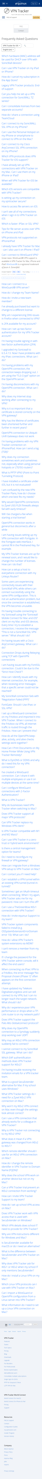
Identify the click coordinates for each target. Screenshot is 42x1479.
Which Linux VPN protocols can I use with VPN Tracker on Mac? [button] (19, 1285)
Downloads (7, 1357)
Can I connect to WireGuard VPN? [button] (20, 254)
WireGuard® (11, 264)
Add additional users (10, 1373)
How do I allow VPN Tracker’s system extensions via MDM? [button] (17, 941)
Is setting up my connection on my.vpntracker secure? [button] (18, 199)
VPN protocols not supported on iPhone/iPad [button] (19, 239)
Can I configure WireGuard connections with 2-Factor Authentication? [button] (16, 791)
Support (6, 1408)
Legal (9, 1331)
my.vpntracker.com (10, 1430)
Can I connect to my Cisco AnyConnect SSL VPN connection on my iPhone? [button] (19, 147)
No (18, 272)
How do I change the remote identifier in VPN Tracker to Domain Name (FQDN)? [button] (21, 1166)
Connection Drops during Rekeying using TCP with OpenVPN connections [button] (21, 656)
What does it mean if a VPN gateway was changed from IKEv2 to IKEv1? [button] (20, 1142)
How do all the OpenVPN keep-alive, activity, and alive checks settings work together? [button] (18, 739)
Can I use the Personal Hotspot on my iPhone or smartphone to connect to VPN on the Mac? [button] (20, 135)
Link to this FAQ (21, 274)
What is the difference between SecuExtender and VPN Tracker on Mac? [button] (20, 1255)
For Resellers (8, 1363)
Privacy (24, 1331)
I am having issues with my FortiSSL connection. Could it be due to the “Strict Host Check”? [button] (21, 668)
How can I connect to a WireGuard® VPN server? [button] (15, 285)
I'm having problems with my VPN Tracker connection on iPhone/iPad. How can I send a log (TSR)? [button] (20, 446)
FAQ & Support (9, 1420)
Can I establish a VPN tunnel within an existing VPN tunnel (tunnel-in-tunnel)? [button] (21, 883)
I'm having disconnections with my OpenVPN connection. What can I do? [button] (20, 387)
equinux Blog (8, 1458)
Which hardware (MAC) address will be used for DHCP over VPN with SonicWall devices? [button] (21, 59)
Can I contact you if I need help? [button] (19, 874)
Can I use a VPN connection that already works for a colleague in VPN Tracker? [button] (19, 1121)
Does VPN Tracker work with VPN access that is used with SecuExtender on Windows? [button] (20, 1216)
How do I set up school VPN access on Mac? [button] (21, 1206)
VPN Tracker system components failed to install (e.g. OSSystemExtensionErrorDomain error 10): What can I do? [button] (20, 929)
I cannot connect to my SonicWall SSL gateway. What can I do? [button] (20, 1050)
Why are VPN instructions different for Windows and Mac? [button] (20, 1235)
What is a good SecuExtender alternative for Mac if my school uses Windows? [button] (19, 1085)
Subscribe (35, 1324)
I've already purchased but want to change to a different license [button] (20, 308)
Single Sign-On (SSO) (11, 1379)
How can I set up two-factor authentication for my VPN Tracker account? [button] (20, 332)
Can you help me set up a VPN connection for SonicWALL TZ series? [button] (18, 97)
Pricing (6, 1351)
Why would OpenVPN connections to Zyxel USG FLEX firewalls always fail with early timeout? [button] (20, 505)
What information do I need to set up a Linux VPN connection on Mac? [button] (20, 1308)
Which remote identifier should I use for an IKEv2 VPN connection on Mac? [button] (19, 1154)
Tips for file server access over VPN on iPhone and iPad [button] (21, 230)
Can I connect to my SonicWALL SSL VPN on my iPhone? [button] (19, 125)
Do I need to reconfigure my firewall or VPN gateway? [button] (17, 858)
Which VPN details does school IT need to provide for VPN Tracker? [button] (20, 1227)
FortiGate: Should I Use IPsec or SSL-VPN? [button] (19, 706)
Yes (14, 272)
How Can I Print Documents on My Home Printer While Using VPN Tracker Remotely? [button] (20, 751)
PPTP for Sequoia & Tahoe (12, 1382)
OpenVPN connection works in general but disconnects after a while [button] (19, 526)
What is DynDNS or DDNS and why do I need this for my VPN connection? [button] (21, 763)
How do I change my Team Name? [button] (20, 292)
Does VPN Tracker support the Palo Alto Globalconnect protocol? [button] (20, 1021)
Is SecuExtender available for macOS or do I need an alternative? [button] (21, 1244)
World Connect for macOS (12, 1398)
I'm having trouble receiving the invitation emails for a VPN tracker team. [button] (20, 1073)
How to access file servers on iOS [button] (19, 206)
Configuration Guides (11, 1427)
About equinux (9, 1449)
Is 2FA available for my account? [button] (19, 323)
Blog (5, 1354)
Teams (6, 1345)
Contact (21, 30)
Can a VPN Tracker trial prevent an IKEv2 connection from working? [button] (20, 1189)
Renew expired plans (11, 1370)
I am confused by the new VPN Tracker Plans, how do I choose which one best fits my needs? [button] (18, 493)
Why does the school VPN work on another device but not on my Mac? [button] (20, 1178)
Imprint (19, 1331)
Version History (9, 1436)
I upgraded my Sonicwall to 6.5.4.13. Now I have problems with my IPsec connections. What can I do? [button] (21, 355)
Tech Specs (8, 1348)
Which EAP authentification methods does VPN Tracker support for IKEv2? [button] (17, 1061)
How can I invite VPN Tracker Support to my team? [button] (17, 1197)
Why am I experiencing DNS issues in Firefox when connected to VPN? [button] (21, 316)
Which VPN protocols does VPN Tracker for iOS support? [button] (19, 157)
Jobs (5, 1461)
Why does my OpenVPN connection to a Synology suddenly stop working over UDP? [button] (21, 1031)
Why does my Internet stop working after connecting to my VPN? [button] (19, 400)
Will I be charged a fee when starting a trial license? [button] (17, 515)
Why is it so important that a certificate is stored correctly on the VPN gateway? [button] (21, 412)
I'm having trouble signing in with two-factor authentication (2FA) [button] (19, 342)
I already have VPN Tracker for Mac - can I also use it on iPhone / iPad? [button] (21, 247)
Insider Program (9, 1433)
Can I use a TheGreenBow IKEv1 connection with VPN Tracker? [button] (19, 908)
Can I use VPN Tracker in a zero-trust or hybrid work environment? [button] (20, 841)
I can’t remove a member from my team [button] (20, 950)
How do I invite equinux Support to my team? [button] (21, 917)
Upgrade (7, 1360)
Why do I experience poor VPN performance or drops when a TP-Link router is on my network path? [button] (21, 1011)
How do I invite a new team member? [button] (16, 299)
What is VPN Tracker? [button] (13, 800)
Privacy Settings (9, 1471)
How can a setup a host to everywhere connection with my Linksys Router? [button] (19, 573)
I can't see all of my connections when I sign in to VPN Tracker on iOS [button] (19, 215)
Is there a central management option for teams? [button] (18, 849)
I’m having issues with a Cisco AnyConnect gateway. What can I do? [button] (19, 644)
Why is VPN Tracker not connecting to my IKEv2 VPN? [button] (21, 1131)
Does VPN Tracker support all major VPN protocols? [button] (18, 815)
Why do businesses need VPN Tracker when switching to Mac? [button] (19, 806)
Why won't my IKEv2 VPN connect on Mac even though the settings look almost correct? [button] (20, 1109)
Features (7, 1341)
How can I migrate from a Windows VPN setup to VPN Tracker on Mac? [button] (21, 867)
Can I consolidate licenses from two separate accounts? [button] (21, 107)
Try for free (36, 17)
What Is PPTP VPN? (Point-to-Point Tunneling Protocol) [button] (20, 474)
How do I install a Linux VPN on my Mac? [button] (20, 1277)
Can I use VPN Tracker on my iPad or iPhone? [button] (20, 69)
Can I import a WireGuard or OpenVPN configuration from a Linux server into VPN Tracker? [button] (18, 1296)
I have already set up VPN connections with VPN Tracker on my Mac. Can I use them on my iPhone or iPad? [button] (20, 170)
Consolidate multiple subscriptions (15, 1376)
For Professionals (9, 1367)
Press (5, 1331)
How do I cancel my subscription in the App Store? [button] (20, 78)
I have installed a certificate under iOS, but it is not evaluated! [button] (20, 482)
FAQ (21, 26)
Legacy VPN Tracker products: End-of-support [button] (21, 87)
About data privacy (17, 1325)
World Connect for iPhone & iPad (14, 1401)
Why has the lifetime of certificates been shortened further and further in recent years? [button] (20, 424)
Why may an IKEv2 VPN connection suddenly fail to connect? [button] (21, 1042)
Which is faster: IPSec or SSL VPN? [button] (20, 223)
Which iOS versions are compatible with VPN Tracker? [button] (20, 190)
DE (7, 4)
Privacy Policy (8, 1452)
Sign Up (34, 3)
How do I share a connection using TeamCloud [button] (20, 116)
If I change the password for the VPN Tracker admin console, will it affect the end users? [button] (20, 960)
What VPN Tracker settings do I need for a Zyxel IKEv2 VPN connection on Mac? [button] (18, 1097)
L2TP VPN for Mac (10, 1386)
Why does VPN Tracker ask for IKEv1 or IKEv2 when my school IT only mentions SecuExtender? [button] (20, 1267)
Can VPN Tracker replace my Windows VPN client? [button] (17, 824)
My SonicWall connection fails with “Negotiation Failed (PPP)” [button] (20, 697)
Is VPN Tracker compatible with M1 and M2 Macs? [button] (21, 832)
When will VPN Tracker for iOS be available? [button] (20, 182)
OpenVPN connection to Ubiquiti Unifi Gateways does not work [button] (19, 434)
